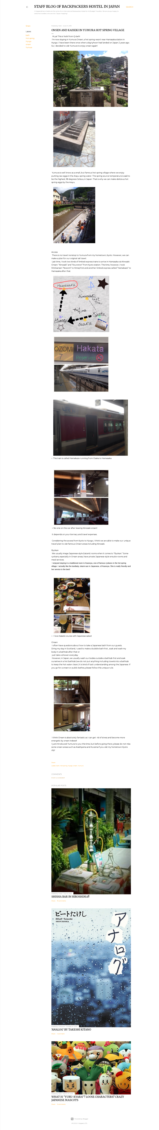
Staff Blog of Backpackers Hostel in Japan (77, 6)
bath (27, 35)
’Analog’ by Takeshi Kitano (71, 1029)
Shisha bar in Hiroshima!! (70, 896)
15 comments (61, 901)
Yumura (29, 47)
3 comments (61, 1104)
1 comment (61, 1034)
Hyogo (28, 41)
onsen (28, 44)
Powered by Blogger (79, 1118)
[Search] (129, 7)
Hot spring (30, 38)
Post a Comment (58, 778)
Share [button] (28, 26)
